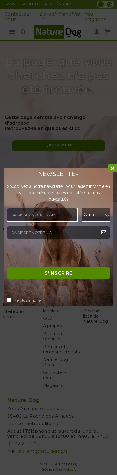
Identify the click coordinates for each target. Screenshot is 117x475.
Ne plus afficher (28, 300)
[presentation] (51, 255)
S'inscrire (58, 273)
